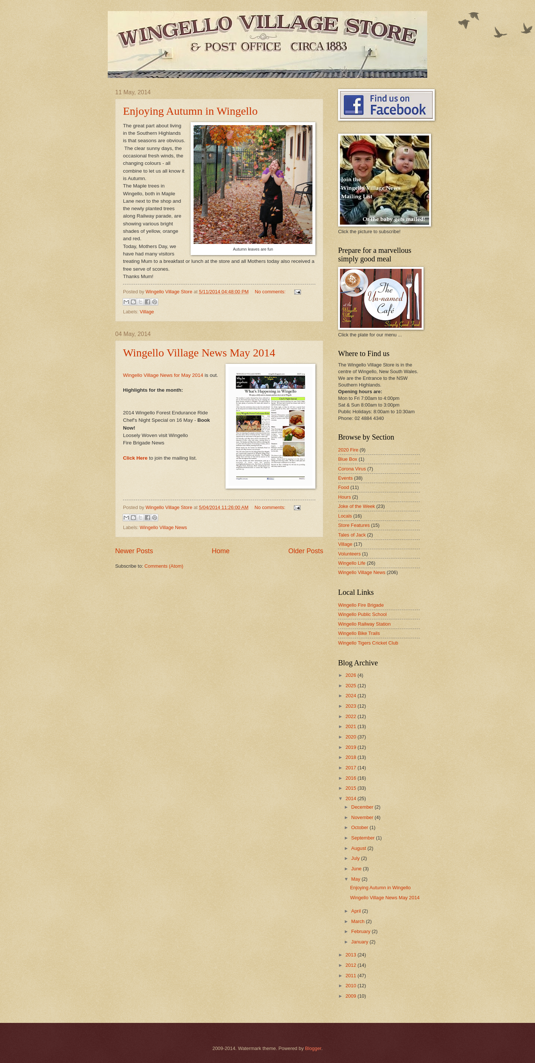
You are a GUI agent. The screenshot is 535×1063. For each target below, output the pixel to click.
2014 (351, 798)
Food (343, 487)
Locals (345, 516)
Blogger (313, 1048)
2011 (351, 975)
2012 (351, 965)
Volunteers (349, 554)
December (362, 807)
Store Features (354, 525)
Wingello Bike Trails (359, 633)
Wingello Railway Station (364, 624)
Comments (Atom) (164, 566)
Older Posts (305, 551)
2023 (351, 706)
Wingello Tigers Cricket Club (368, 643)
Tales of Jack (352, 535)
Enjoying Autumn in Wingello (190, 111)
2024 (351, 695)
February (361, 931)
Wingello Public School (362, 614)
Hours (344, 497)
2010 (351, 985)
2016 (351, 778)
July (356, 858)
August (359, 848)
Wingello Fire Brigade (361, 605)
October (360, 827)
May (356, 879)
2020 (351, 737)
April (356, 911)
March (358, 921)
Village (147, 311)
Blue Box (347, 459)
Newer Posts (134, 551)
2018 (351, 757)
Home (221, 551)
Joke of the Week (356, 506)
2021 (351, 726)
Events (345, 478)
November (362, 817)
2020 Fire (348, 450)
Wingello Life (352, 563)
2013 (351, 955)
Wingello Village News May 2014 (199, 352)
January (360, 942)
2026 (351, 675)
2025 (351, 685)
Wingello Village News (163, 527)
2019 (351, 747)
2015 (351, 788)
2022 (351, 716)
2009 (351, 996)
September (363, 838)
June (357, 868)
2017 (351, 767)
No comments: (271, 291)
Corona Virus (352, 469)
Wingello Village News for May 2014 (163, 375)
